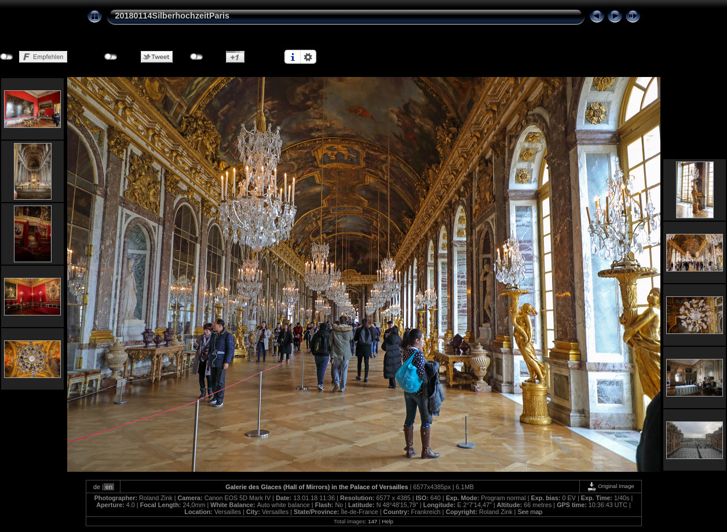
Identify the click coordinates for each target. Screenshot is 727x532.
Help (387, 521)
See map (529, 511)
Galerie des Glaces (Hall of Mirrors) (277, 486)
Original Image (610, 486)
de (97, 486)
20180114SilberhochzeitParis (172, 15)
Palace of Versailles (379, 486)
